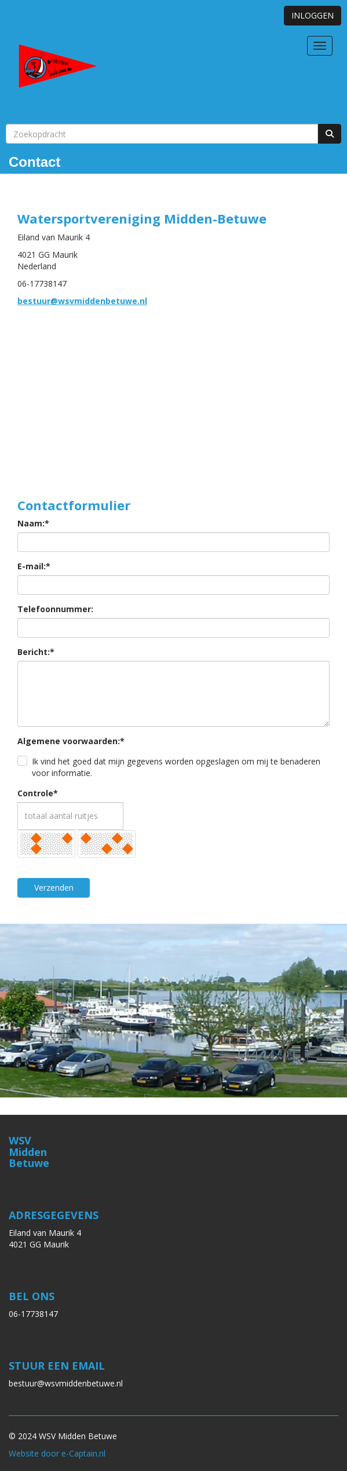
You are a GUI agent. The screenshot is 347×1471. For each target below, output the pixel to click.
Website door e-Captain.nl (57, 1453)
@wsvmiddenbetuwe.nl (82, 300)
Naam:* (33, 523)
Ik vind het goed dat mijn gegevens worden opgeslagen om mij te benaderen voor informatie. (176, 767)
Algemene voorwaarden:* (71, 741)
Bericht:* (35, 651)
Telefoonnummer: (55, 608)
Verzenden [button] (54, 887)
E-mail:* (33, 566)
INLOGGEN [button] (312, 15)
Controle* (37, 793)
